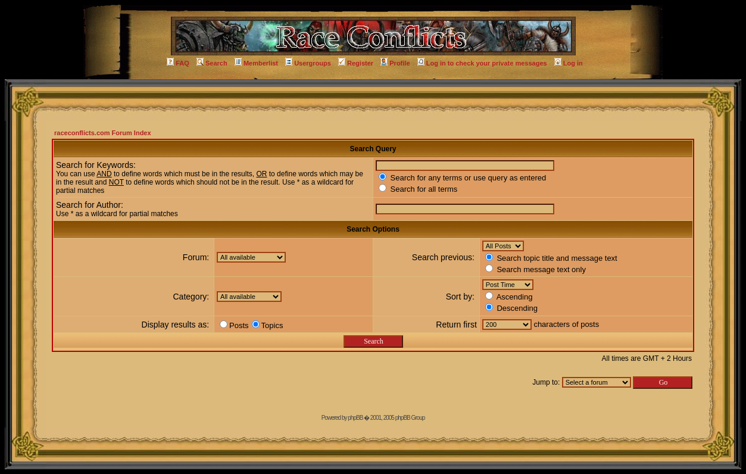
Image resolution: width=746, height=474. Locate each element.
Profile (395, 63)
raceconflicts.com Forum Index (102, 132)
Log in (568, 63)
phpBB (355, 417)
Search (211, 63)
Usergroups (308, 63)
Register (355, 63)
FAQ (178, 63)
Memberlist (256, 63)
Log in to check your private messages (482, 63)
